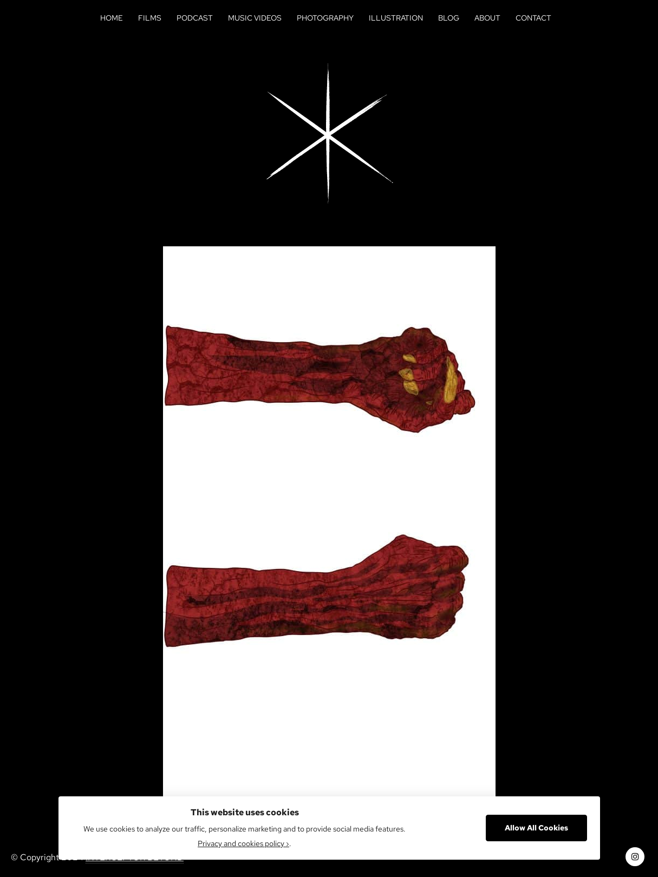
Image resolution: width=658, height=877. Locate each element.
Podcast (195, 18)
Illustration (396, 18)
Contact (533, 18)
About (487, 18)
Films (149, 18)
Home (111, 18)
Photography (325, 18)
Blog (448, 18)
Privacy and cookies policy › (243, 843)
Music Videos (255, 18)
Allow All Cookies (536, 828)
